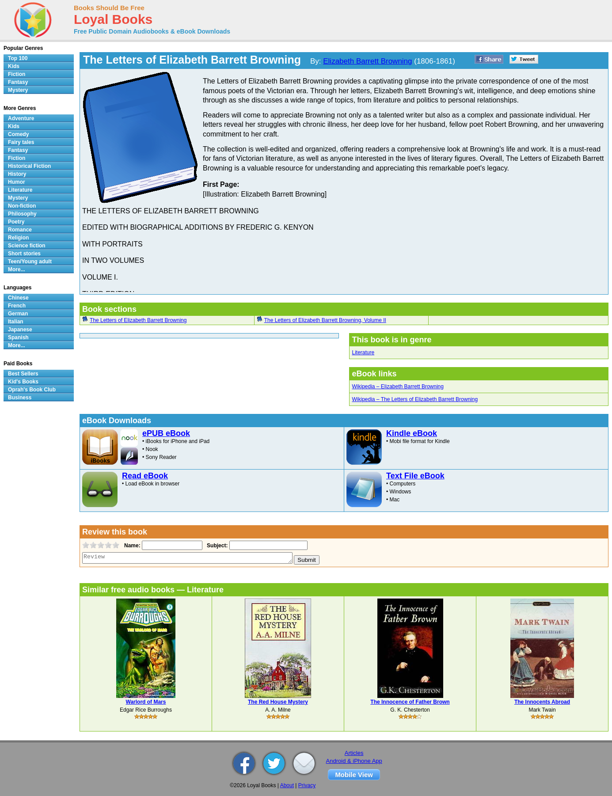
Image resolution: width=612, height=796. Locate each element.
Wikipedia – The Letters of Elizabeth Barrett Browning (415, 399)
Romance (20, 230)
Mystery (18, 90)
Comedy (18, 134)
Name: (131, 545)
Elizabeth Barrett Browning (367, 61)
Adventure (21, 118)
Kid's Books (23, 382)
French (17, 306)
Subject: (216, 545)
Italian (15, 321)
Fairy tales (21, 142)
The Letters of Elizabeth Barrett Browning (138, 320)
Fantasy (18, 82)
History (17, 174)
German (18, 314)
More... (16, 269)
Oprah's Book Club (32, 390)
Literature (363, 352)
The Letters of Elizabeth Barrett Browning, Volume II (325, 320)
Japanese (20, 329)
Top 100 (17, 58)
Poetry (16, 222)
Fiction (16, 74)
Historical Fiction (29, 166)
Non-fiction (22, 206)
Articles (354, 753)
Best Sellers (23, 374)
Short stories (24, 253)
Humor (16, 182)
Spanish (18, 337)
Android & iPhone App (354, 761)
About (287, 785)
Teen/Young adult (30, 261)
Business (19, 397)
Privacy (307, 785)
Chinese (18, 298)
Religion (18, 238)
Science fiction (27, 246)
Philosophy (22, 214)
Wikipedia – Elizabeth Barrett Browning (397, 386)
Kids (13, 66)
